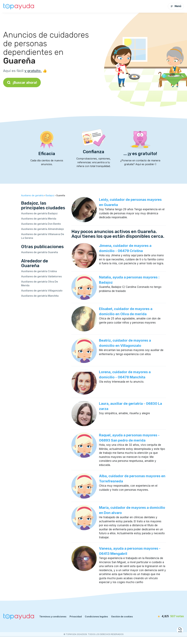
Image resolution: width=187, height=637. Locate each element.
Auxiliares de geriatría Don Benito (41, 223)
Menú (175, 6)
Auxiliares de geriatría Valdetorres (41, 276)
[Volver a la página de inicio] (19, 6)
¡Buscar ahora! (22, 82)
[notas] (166, 616)
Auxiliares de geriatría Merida (38, 218)
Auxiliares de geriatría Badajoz (39, 213)
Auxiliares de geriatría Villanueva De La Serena (42, 236)
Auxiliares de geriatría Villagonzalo (41, 290)
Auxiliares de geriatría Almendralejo (42, 229)
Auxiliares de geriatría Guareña (39, 252)
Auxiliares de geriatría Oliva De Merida (39, 283)
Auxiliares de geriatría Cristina (39, 271)
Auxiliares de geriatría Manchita (40, 295)
